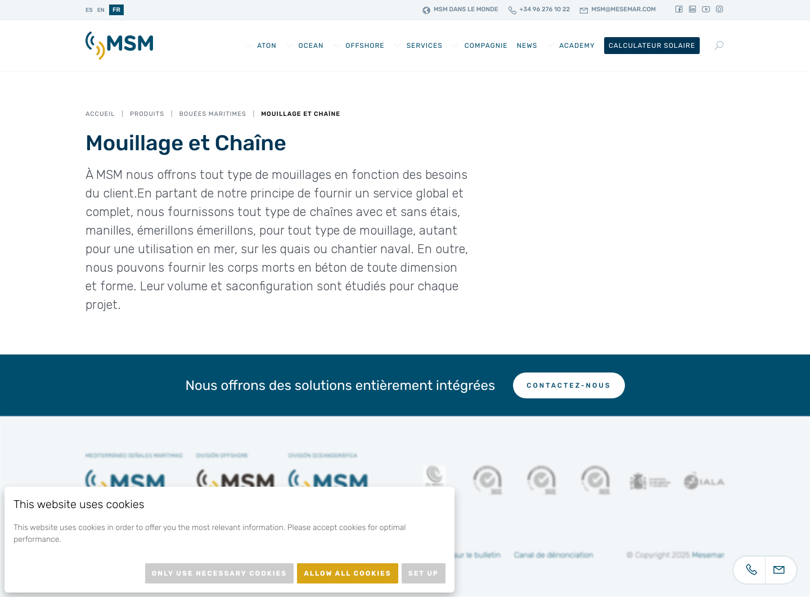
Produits (147, 114)
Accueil (100, 114)
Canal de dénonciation (553, 555)
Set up (423, 573)
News (527, 46)
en (101, 10)
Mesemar (708, 555)
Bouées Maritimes (212, 114)
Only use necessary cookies (219, 573)
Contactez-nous (568, 385)
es (89, 10)
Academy (577, 46)
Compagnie (486, 46)
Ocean (311, 46)
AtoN (266, 46)
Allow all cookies (348, 573)
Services (425, 46)
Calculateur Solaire (652, 46)
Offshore (364, 46)
